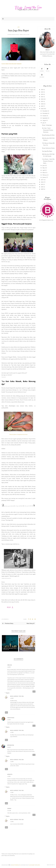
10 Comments (5, 619)
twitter (47, 70)
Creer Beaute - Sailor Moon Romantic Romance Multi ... (48, 161)
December (45, 111)
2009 (42, 189)
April (44, 170)
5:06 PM (8, 667)
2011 (42, 184)
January (44, 177)
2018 (42, 108)
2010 (42, 187)
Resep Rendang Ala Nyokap (48, 135)
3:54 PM (11, 821)
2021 (42, 101)
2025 (42, 92)
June (44, 165)
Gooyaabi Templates (34, 865)
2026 (42, 89)
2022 (42, 99)
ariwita (9, 774)
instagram (42, 76)
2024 (42, 94)
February (45, 175)
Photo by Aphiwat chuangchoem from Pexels (18, 434)
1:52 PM (8, 776)
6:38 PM (11, 698)
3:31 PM (11, 792)
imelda (9, 665)
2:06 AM (8, 747)
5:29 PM (8, 719)
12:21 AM (9, 810)
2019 (42, 106)
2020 (42, 104)
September (45, 118)
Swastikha (10, 717)
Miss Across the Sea (17, 696)
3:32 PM (11, 761)
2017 (42, 180)
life (18, 27)
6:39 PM (11, 732)
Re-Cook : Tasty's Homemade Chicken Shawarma (47, 130)
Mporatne (10, 745)
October (44, 116)
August (44, 120)
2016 (42, 182)
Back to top (50, 864)
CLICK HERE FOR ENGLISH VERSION (11, 64)
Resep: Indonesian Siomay (48, 148)
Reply (34, 691)
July (43, 123)
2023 (42, 97)
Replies (7, 693)
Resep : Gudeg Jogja (47, 125)
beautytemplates (15, 865)
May (44, 168)
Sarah (9, 808)
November (45, 113)
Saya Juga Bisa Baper (47, 151)
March (44, 172)
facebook (42, 70)
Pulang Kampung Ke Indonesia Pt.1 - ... (25, 649)
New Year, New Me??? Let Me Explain (9, 649)
